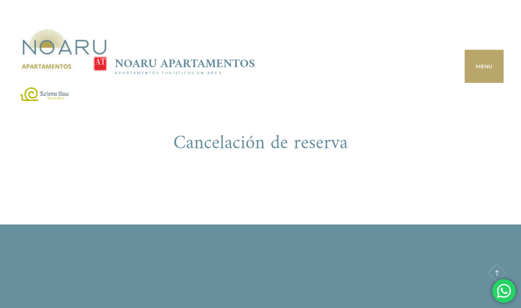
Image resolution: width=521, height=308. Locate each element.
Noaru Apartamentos (185, 64)
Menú (484, 66)
